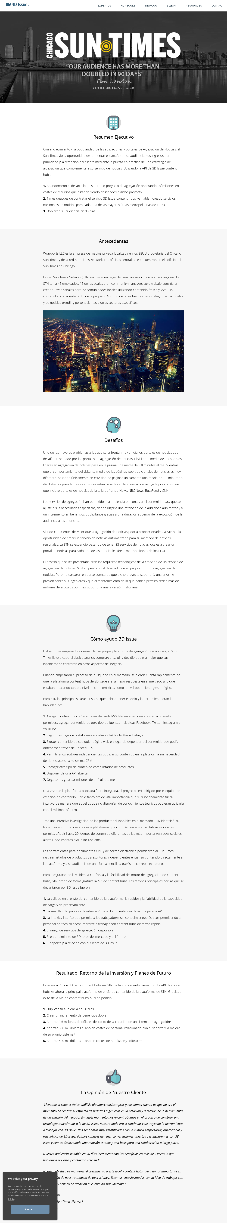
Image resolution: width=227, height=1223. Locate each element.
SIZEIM (171, 5)
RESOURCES (194, 5)
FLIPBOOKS (128, 5)
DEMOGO (151, 5)
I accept (30, 1209)
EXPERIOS (104, 5)
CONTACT (217, 5)
